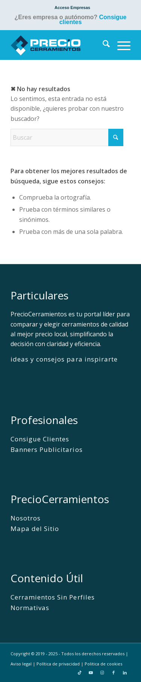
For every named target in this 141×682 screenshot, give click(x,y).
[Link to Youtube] (91, 672)
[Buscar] (102, 45)
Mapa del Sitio (35, 528)
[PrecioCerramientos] (58, 45)
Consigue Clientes (40, 439)
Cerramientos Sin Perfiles (53, 597)
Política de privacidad (58, 664)
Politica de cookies (103, 664)
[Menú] (120, 45)
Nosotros (26, 518)
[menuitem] (72, 7)
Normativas (30, 607)
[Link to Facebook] (113, 672)
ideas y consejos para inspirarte (64, 359)
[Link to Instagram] (102, 672)
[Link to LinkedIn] (124, 672)
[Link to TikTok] (79, 672)
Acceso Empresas (72, 7)
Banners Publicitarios (46, 449)
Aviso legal (21, 664)
